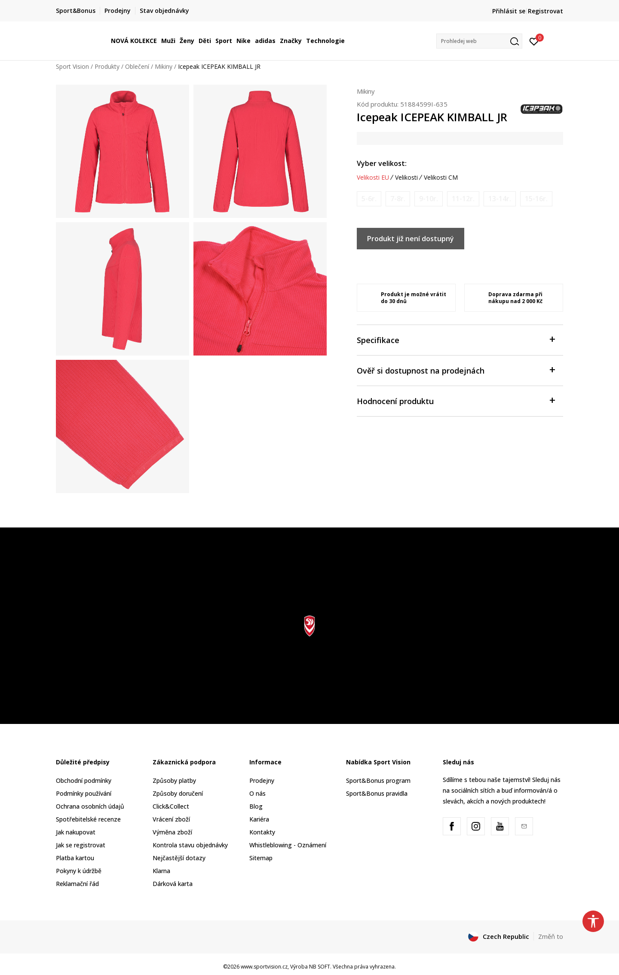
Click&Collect (171, 806)
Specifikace (456, 339)
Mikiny (163, 66)
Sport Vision (72, 66)
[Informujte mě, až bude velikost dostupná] (369, 198)
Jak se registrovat (80, 845)
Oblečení (137, 66)
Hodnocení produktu (456, 400)
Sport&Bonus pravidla (377, 793)
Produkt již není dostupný (410, 238)
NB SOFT (319, 966)
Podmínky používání (83, 793)
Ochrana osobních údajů (90, 806)
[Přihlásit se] (534, 40)
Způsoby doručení (178, 793)
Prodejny (261, 780)
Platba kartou (75, 858)
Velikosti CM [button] (441, 177)
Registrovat (545, 11)
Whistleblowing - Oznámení (287, 845)
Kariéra (259, 819)
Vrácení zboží (171, 819)
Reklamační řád (77, 884)
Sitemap (261, 858)
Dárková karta (173, 884)
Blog (256, 806)
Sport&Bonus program (378, 780)
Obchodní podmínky (83, 780)
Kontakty (262, 832)
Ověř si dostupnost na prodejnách (456, 370)
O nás (257, 793)
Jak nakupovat (75, 832)
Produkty (107, 66)
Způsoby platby (174, 780)
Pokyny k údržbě (78, 871)
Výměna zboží (172, 832)
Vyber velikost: (382, 163)
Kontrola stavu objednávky (190, 845)
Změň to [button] (550, 936)
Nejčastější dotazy (179, 858)
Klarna (161, 871)
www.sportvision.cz (264, 966)
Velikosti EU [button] (373, 177)
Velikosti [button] (406, 177)
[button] (479, 41)
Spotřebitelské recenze (88, 819)
